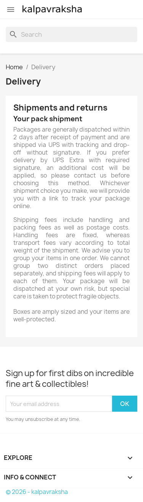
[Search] (71, 34)
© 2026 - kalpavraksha (37, 492)
